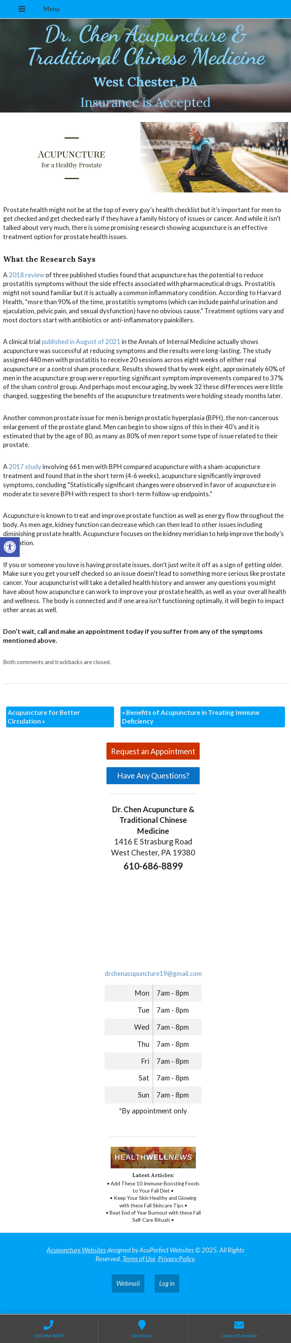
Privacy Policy (176, 1259)
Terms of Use (138, 1259)
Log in (167, 1283)
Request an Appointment (153, 751)
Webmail (128, 1283)
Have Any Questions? (153, 775)
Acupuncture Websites (76, 1250)
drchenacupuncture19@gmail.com (153, 973)
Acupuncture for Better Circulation (44, 716)
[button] (10, 547)
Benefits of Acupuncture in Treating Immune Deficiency (191, 716)
